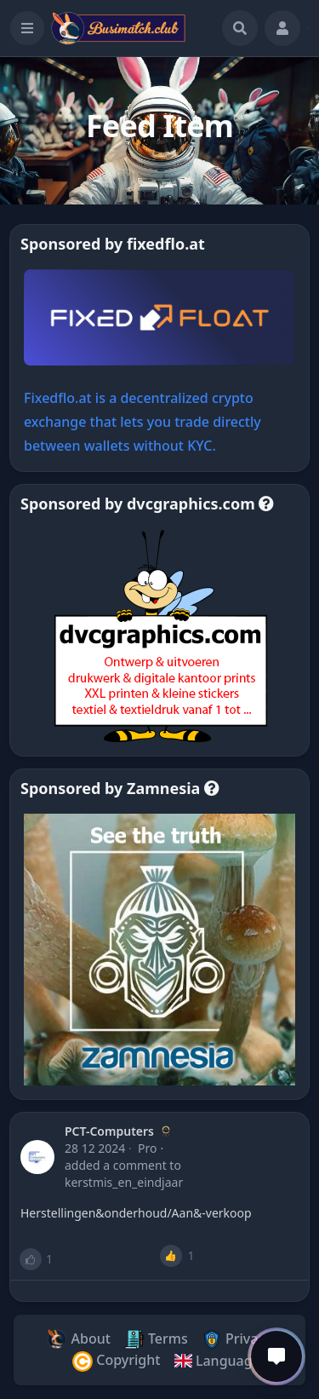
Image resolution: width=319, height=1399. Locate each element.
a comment (134, 1165)
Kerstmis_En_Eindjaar (124, 1182)
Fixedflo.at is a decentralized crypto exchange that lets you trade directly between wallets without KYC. (142, 422)
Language (216, 1360)
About (79, 1339)
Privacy (237, 1339)
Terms (156, 1339)
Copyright (116, 1361)
